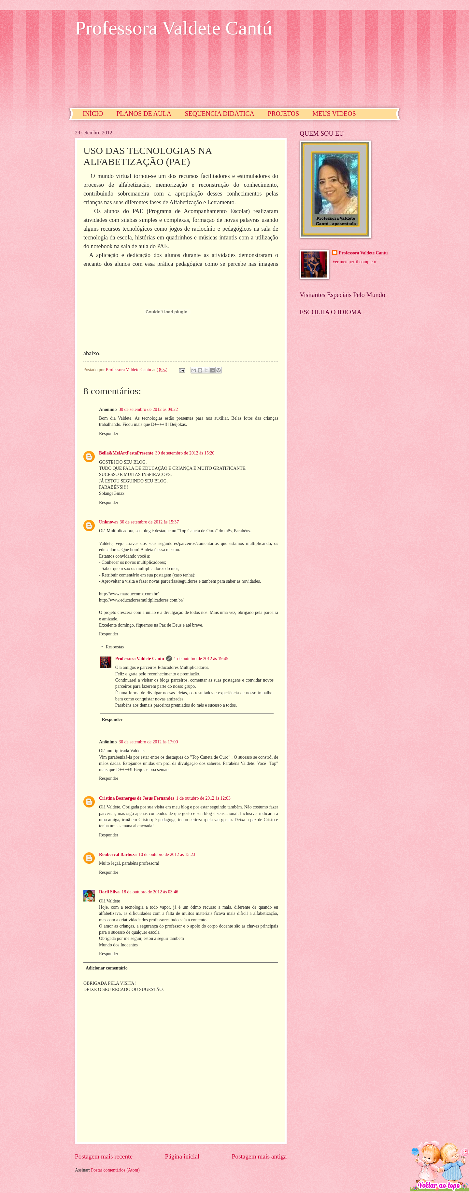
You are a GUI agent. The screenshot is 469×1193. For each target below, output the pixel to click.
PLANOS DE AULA (143, 113)
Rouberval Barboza (117, 854)
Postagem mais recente (104, 1156)
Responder (108, 433)
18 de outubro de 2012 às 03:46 (149, 891)
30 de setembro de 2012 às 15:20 (185, 453)
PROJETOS (283, 113)
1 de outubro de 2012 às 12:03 (203, 798)
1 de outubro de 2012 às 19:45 (201, 658)
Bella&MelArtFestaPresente (126, 453)
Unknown (108, 522)
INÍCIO (93, 113)
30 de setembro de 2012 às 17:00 (148, 741)
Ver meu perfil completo (354, 261)
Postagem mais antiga (259, 1156)
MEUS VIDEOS (334, 113)
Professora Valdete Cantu (139, 658)
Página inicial (182, 1156)
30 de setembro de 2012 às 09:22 (148, 409)
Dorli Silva (109, 891)
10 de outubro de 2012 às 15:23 (166, 854)
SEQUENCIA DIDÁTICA (219, 113)
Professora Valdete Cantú (173, 28)
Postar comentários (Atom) (115, 1170)
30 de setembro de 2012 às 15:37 (149, 522)
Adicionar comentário (107, 968)
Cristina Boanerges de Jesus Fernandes (136, 798)
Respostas (115, 647)
